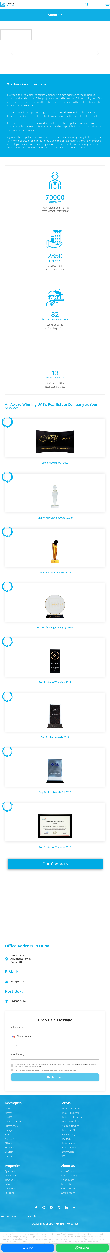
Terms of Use (36, 1066)
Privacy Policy (82, 1064)
